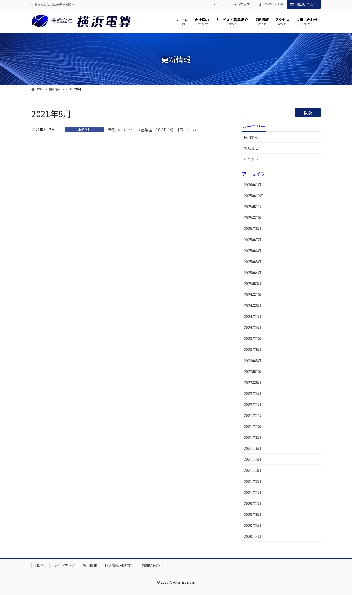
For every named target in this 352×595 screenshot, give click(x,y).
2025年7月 (253, 239)
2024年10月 (254, 294)
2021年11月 (254, 415)
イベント (251, 159)
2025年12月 (254, 195)
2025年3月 (253, 283)
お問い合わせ (303, 4)
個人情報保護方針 (119, 565)
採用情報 (251, 137)
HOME (40, 565)
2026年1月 (253, 184)
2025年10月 (254, 217)
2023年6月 (253, 349)
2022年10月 (254, 371)
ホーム (218, 4)
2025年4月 (253, 272)
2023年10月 (254, 338)
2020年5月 (253, 525)
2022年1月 (253, 404)
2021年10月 (254, 426)
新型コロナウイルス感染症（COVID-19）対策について (153, 129)
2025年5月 (253, 261)
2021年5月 (253, 459)
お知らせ (84, 129)
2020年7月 (253, 503)
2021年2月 (253, 481)
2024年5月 (253, 327)
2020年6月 (253, 514)
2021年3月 (253, 470)
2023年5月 (253, 360)
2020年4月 (253, 536)
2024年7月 (253, 316)
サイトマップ (240, 4)
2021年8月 (253, 437)
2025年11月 (254, 206)
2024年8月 (253, 305)
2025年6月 (253, 250)
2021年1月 (253, 492)
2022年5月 (253, 393)
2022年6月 (253, 382)
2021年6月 (253, 448)
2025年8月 (253, 228)
